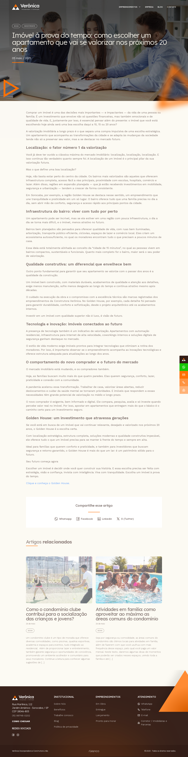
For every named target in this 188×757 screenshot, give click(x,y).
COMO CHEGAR (21, 721)
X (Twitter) (125, 519)
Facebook (84, 519)
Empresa (149, 7)
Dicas (16, 26)
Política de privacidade (66, 726)
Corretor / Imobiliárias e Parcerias (152, 723)
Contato (171, 7)
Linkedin (104, 519)
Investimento (29, 26)
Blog (160, 7)
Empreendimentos (128, 7)
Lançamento (102, 715)
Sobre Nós (60, 703)
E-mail (143, 715)
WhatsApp (145, 703)
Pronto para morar (106, 721)
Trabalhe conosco (63, 715)
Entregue (100, 709)
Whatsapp (63, 519)
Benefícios (59, 709)
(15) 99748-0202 (21, 715)
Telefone (144, 709)
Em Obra (100, 703)
